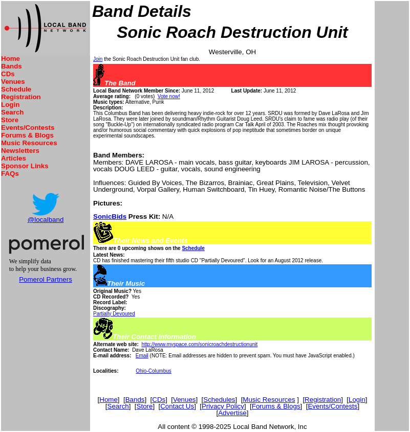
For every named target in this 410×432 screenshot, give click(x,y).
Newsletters (20, 150)
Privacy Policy (223, 406)
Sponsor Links (25, 166)
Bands (11, 66)
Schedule (16, 89)
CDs (8, 74)
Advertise (232, 413)
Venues (13, 81)
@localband (46, 219)
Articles (13, 158)
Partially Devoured (114, 313)
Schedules (219, 399)
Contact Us (177, 406)
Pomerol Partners (45, 279)
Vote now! (169, 96)
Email (142, 355)
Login (10, 104)
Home (10, 58)
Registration (21, 97)
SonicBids (109, 216)
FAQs (10, 173)
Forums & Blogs (27, 135)
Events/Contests (27, 127)
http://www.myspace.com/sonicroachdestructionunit (199, 344)
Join (97, 59)
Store (9, 120)
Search (12, 112)
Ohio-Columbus (153, 371)
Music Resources (29, 143)
